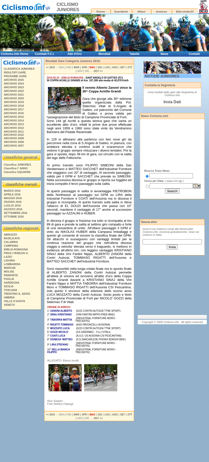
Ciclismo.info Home (15, 54)
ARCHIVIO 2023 (14, 87)
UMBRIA (9, 297)
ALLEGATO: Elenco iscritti (63, 360)
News (164, 54)
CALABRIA (11, 241)
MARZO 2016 (12, 190)
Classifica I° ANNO (16, 168)
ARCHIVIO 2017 (14, 109)
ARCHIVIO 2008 (14, 141)
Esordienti (121, 11)
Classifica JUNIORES (17, 164)
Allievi (141, 11)
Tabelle (134, 54)
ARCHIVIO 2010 (14, 134)
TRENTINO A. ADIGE (17, 293)
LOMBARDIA (12, 264)
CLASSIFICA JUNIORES (19, 68)
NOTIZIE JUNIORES (162, 76)
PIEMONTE (11, 275)
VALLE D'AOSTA (14, 301)
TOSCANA (10, 290)
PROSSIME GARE (15, 76)
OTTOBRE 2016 (14, 216)
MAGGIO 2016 (13, 198)
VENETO (9, 304)
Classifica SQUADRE (17, 172)
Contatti (194, 54)
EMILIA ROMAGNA (16, 249)
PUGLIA (9, 278)
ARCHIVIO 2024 (14, 83)
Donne (101, 11)
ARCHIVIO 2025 (14, 79)
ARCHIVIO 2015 (14, 116)
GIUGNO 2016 (13, 201)
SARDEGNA (11, 282)
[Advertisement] (21, 387)
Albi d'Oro (74, 54)
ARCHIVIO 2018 (14, 105)
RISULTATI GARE (15, 72)
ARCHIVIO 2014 (14, 120)
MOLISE (9, 271)
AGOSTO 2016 (13, 209)
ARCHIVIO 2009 (14, 138)
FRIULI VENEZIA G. (16, 253)
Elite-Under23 (185, 11)
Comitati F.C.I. (44, 54)
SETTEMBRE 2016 (15, 212)
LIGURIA (9, 260)
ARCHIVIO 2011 (14, 131)
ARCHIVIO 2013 (14, 124)
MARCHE (10, 267)
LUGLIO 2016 (12, 205)
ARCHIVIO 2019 (14, 102)
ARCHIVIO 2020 (14, 98)
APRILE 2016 (12, 194)
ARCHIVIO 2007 (14, 145)
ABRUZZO (10, 234)
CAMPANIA (11, 245)
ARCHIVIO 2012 (14, 127)
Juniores (161, 11)
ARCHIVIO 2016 (14, 113)
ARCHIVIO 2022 (14, 90)
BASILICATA (12, 238)
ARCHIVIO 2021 (14, 94)
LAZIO (8, 256)
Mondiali (105, 54)
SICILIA (9, 286)
